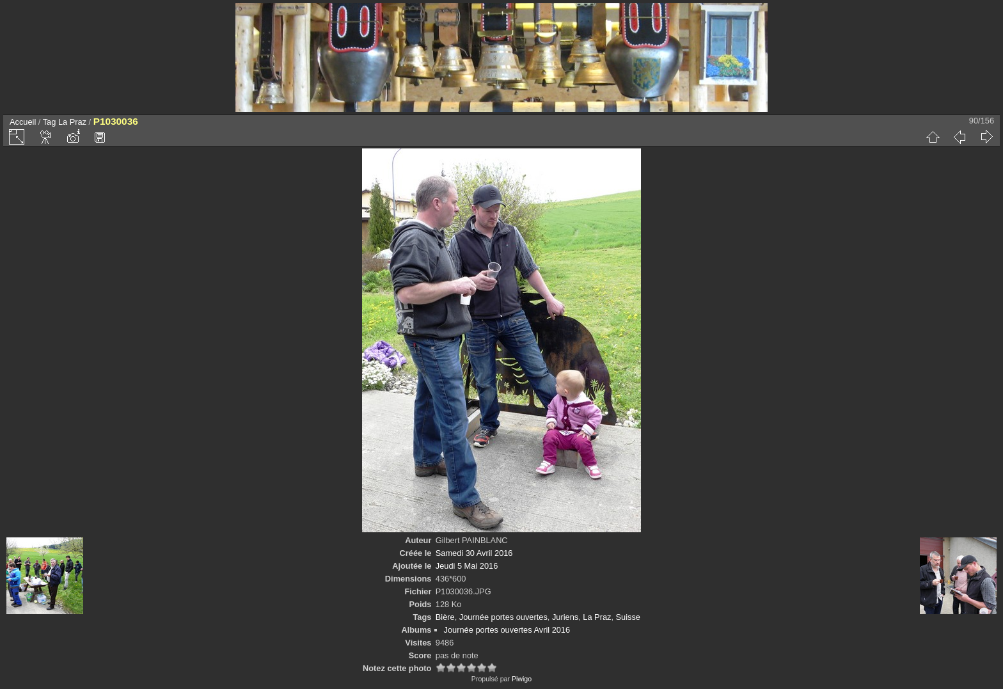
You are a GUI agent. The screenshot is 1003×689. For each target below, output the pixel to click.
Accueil (23, 122)
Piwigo (522, 679)
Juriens (565, 617)
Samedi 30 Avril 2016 (474, 553)
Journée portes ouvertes (503, 617)
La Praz (72, 122)
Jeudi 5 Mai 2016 (467, 566)
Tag (49, 122)
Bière (445, 617)
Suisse (628, 617)
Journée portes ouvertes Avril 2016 (507, 630)
